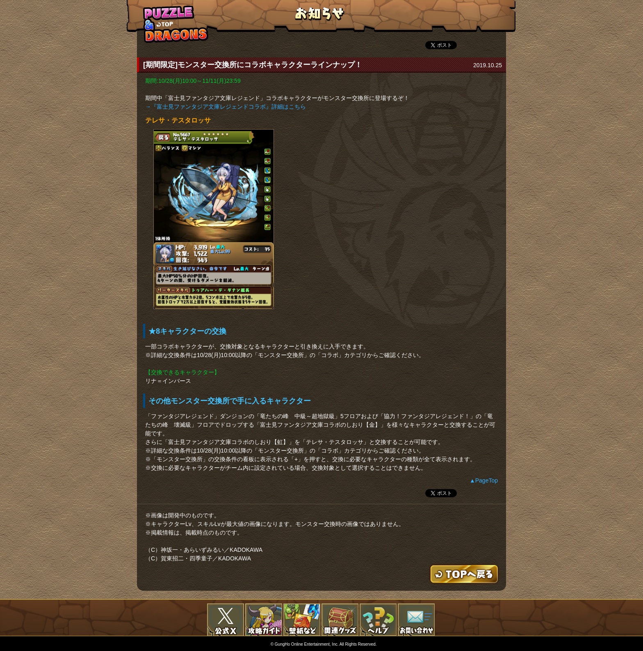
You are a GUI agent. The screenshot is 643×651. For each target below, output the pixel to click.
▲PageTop (484, 480)
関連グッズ (340, 619)
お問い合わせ (416, 619)
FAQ (378, 619)
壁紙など (301, 619)
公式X (225, 619)
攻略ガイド (263, 619)
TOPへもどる (176, 24)
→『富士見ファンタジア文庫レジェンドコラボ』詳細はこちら (225, 106)
